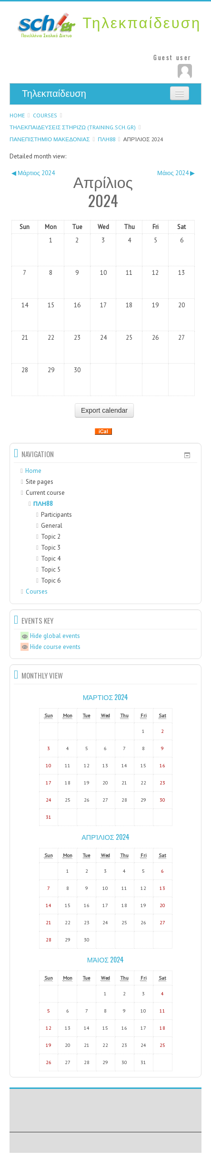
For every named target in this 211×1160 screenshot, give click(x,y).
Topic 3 (50, 547)
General (51, 526)
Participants (54, 515)
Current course (45, 493)
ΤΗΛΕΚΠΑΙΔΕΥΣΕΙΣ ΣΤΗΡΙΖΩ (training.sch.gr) (73, 127)
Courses (45, 115)
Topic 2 (50, 537)
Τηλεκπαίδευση (54, 93)
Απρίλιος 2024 (143, 139)
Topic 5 (50, 569)
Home (17, 115)
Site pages (39, 482)
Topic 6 (50, 580)
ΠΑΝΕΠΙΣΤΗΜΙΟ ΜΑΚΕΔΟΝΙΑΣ (50, 139)
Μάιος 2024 (105, 959)
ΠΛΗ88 (106, 139)
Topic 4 (50, 558)
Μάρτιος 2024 (106, 697)
